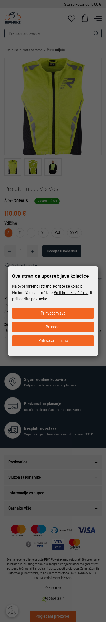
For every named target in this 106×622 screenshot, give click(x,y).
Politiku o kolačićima (71, 292)
